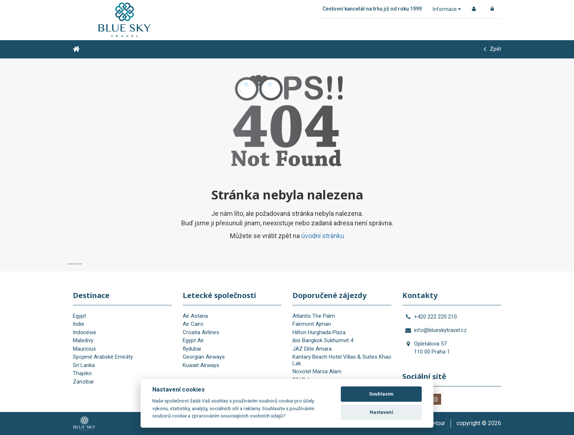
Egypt (79, 316)
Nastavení (381, 412)
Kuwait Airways (201, 365)
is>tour (436, 423)
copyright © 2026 (478, 423)
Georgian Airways (204, 357)
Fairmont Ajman (311, 324)
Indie (78, 324)
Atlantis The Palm (313, 316)
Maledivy (83, 340)
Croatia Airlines (201, 332)
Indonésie (84, 332)
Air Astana (195, 316)
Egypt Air (193, 340)
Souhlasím (381, 394)
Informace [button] (447, 9)
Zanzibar (83, 381)
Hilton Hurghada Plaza (319, 332)
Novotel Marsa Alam (317, 371)
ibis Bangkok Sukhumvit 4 (322, 340)
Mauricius (84, 349)
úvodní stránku (322, 236)
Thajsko (82, 373)
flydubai (192, 349)
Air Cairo (193, 324)
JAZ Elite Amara (312, 349)
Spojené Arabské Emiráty (103, 357)
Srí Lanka (84, 365)
